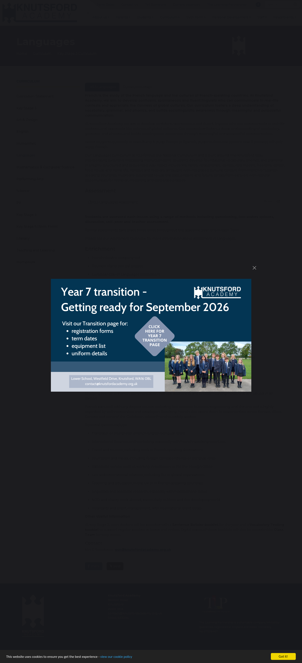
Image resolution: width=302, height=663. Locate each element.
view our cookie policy (116, 657)
